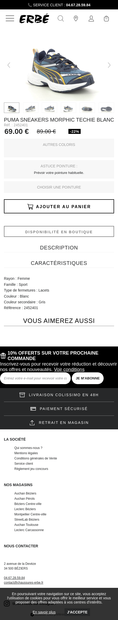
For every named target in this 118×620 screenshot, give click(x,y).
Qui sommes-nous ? (28, 448)
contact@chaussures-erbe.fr (23, 582)
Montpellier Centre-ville (30, 514)
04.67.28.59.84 (78, 5)
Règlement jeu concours (31, 469)
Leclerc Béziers (25, 509)
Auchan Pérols (24, 498)
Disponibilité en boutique (59, 232)
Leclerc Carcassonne (29, 530)
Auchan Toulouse (26, 525)
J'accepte (77, 612)
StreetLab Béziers (26, 519)
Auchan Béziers (25, 493)
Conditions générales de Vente (35, 458)
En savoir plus (44, 612)
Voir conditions (69, 369)
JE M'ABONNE (88, 378)
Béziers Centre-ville (28, 504)
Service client (23, 463)
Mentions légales (26, 453)
